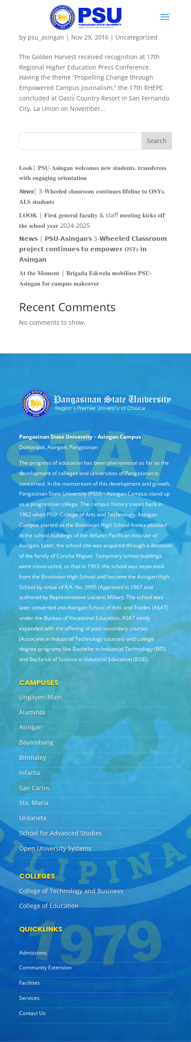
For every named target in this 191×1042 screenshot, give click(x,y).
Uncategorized (136, 37)
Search (157, 140)
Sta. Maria (34, 803)
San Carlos (34, 788)
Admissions (33, 952)
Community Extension (45, 967)
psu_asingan (46, 37)
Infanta (29, 773)
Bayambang (36, 742)
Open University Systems (55, 848)
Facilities (29, 982)
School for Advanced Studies (60, 833)
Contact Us (32, 1013)
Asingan (31, 727)
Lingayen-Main (40, 697)
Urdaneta (32, 818)
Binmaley (32, 757)
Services (29, 998)
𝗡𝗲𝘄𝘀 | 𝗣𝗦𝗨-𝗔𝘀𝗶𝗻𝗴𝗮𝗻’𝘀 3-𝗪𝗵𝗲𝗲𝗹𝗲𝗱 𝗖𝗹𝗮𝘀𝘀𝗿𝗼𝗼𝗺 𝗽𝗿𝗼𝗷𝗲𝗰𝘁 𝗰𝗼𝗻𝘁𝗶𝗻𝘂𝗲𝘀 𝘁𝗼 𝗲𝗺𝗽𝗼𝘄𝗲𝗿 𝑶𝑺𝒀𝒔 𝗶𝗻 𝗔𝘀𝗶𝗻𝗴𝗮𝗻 (93, 248)
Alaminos (32, 712)
